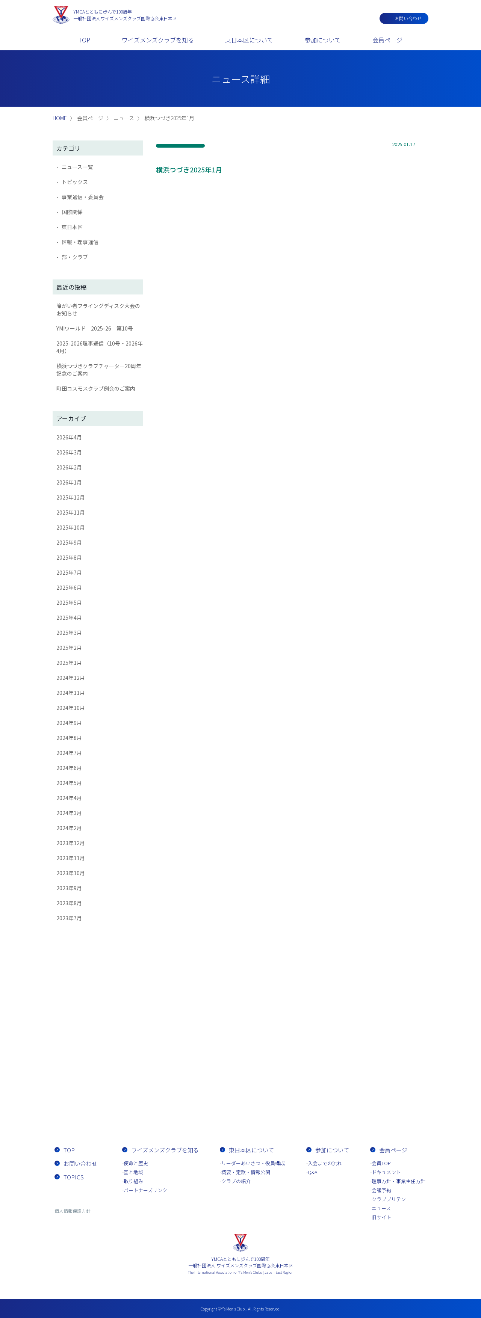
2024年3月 (69, 813)
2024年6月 (69, 767)
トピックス (75, 182)
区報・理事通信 (80, 242)
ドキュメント (386, 1172)
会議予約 (381, 1190)
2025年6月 (69, 587)
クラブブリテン (389, 1199)
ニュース (381, 1208)
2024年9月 (69, 722)
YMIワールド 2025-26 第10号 (94, 328)
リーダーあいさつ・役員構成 (253, 1163)
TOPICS (74, 1177)
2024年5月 (69, 783)
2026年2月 (69, 467)
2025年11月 (70, 512)
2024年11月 (70, 692)
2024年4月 (69, 798)
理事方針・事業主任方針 (398, 1181)
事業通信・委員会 (83, 197)
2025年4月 (69, 617)
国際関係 (72, 212)
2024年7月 (69, 752)
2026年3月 (69, 452)
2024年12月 (70, 677)
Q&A (313, 1172)
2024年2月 (69, 828)
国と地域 (133, 1172)
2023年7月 (69, 918)
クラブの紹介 (236, 1181)
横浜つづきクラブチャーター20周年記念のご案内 (98, 369)
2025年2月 (69, 647)
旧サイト (381, 1217)
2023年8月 (69, 903)
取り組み (133, 1181)
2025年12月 (70, 497)
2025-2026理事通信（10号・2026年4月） (99, 347)
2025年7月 (69, 572)
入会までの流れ (284, 1107)
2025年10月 (70, 527)
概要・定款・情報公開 (245, 1172)
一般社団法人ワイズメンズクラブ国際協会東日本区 (125, 14)
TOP (84, 39)
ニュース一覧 (77, 167)
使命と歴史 (136, 1163)
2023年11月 (70, 858)
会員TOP (381, 1163)
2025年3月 (69, 632)
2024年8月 (69, 737)
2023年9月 (69, 888)
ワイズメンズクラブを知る (158, 39)
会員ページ (387, 39)
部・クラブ (75, 257)
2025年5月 (69, 602)
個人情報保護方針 (72, 1211)
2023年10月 (70, 873)
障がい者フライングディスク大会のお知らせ (98, 309)
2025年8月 (69, 557)
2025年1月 (69, 662)
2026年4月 (69, 437)
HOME (60, 118)
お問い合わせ (408, 18)
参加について (323, 39)
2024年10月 (70, 707)
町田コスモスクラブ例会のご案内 (95, 388)
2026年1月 (69, 482)
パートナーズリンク (145, 1190)
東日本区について (249, 39)
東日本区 (72, 227)
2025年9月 (69, 542)
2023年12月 (70, 843)
